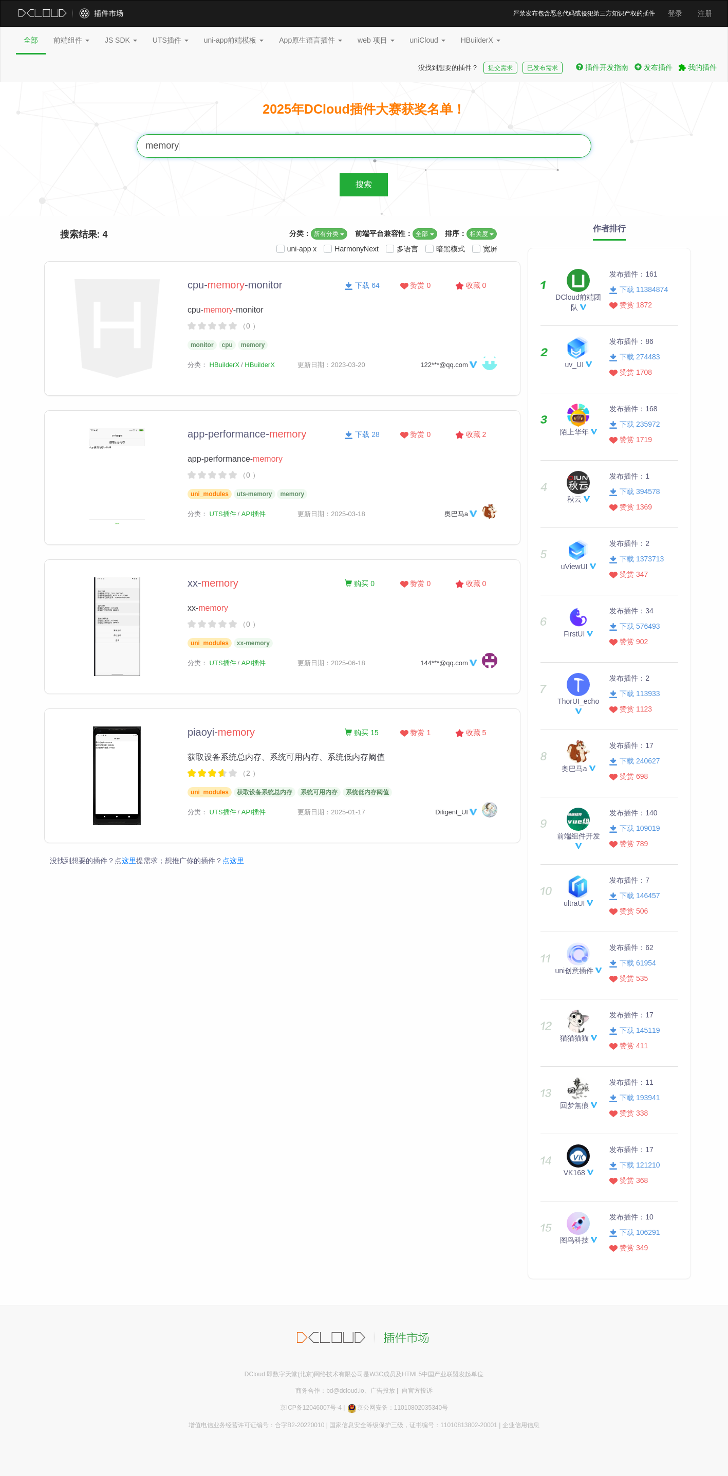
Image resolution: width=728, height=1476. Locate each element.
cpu (227, 345)
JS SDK (121, 40)
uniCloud (427, 40)
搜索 (364, 184)
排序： (455, 233)
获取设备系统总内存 (264, 792)
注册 (705, 13)
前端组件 (71, 40)
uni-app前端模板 (234, 40)
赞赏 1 (415, 732)
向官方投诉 (417, 1390)
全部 (31, 40)
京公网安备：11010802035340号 (397, 1407)
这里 (129, 861)
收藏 (471, 285)
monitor (202, 345)
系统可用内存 (319, 792)
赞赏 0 (415, 285)
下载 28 (362, 434)
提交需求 (500, 67)
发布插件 (653, 67)
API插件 (253, 514)
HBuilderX (480, 40)
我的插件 (698, 67)
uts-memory (254, 494)
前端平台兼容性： (384, 233)
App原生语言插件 (310, 40)
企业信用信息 (520, 1425)
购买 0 (360, 583)
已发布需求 (542, 67)
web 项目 (376, 40)
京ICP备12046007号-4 (311, 1407)
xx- (213, 583)
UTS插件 (171, 40)
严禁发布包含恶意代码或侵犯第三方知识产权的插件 (584, 13)
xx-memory (253, 643)
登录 (675, 13)
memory (253, 345)
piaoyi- (221, 732)
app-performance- (247, 434)
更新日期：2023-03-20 (331, 365)
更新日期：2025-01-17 (331, 812)
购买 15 (361, 732)
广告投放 (382, 1390)
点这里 (233, 861)
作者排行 (609, 228)
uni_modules (210, 494)
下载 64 (362, 285)
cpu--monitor (235, 284)
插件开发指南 (602, 67)
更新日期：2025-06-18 (331, 663)
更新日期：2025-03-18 (331, 514)
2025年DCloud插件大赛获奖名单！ (364, 109)
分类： (300, 233)
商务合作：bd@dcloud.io (329, 1390)
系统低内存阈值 (367, 792)
